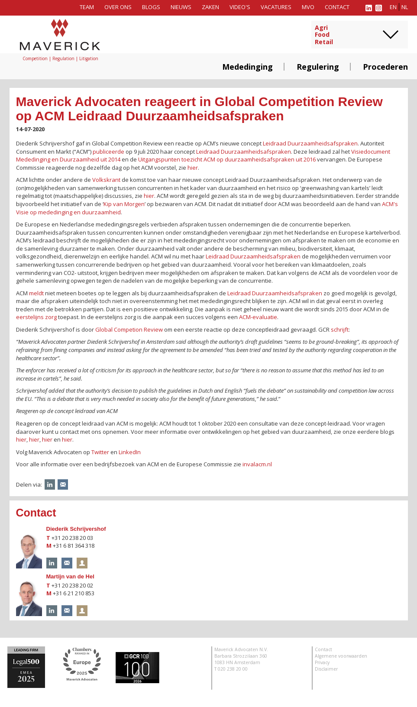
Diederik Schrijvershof (76, 529)
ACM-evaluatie (258, 317)
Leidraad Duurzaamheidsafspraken (310, 143)
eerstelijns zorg (36, 317)
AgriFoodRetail (324, 35)
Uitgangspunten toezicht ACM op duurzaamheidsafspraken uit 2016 (227, 159)
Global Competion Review (129, 329)
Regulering (318, 67)
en (393, 7)
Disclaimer (326, 669)
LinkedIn (130, 452)
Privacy (322, 662)
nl (404, 7)
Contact (337, 7)
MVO (308, 7)
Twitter (100, 452)
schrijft (340, 329)
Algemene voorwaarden (341, 656)
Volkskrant (107, 180)
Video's (240, 7)
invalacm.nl (257, 464)
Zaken (210, 7)
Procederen (385, 67)
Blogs (151, 7)
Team (87, 7)
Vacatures (276, 7)
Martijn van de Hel (70, 576)
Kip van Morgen (124, 204)
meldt (36, 293)
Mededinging (247, 67)
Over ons (118, 7)
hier (192, 167)
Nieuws (181, 7)
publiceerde (108, 151)
